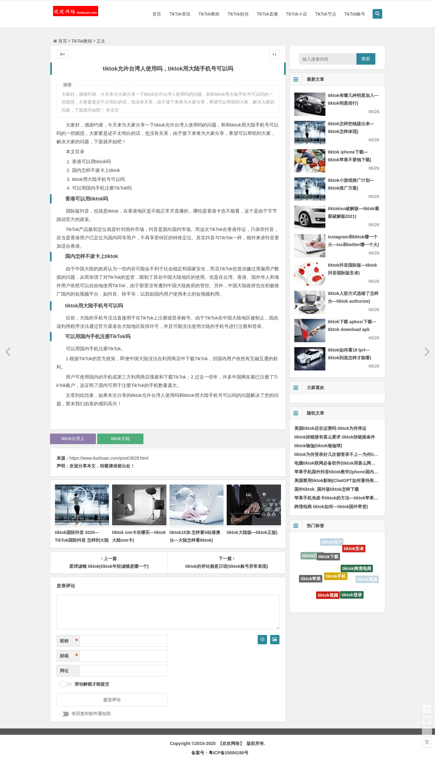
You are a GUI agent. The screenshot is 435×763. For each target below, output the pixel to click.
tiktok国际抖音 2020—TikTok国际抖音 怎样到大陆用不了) (82, 540)
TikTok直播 (267, 13)
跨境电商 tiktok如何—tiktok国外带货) (331, 506)
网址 (64, 670)
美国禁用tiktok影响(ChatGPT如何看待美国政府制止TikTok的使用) (359, 480)
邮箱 (69, 656)
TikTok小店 (296, 13)
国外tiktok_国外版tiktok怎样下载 (326, 489)
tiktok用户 (332, 542)
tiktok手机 (336, 578)
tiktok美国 (367, 579)
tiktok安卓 (354, 549)
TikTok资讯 (179, 13)
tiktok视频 (328, 596)
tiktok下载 (328, 558)
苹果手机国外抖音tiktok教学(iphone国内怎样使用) (343, 471)
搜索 (365, 58)
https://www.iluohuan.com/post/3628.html (109, 458)
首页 (156, 13)
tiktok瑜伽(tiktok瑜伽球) (318, 445)
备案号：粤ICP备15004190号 (219, 752)
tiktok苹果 (311, 579)
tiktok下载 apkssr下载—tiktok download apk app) (352, 329)
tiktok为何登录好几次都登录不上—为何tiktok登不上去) (347, 454)
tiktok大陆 (120, 438)
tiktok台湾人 (73, 438)
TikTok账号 (354, 13)
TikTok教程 (209, 13)
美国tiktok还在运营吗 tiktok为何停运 (330, 428)
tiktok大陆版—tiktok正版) (252, 532)
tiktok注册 (312, 556)
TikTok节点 (325, 13)
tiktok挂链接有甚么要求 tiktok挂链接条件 (334, 436)
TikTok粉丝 (238, 13)
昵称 (69, 641)
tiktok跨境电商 (356, 570)
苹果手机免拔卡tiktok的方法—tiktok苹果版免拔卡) (343, 497)
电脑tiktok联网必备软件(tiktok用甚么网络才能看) (342, 463)
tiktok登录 (352, 595)
